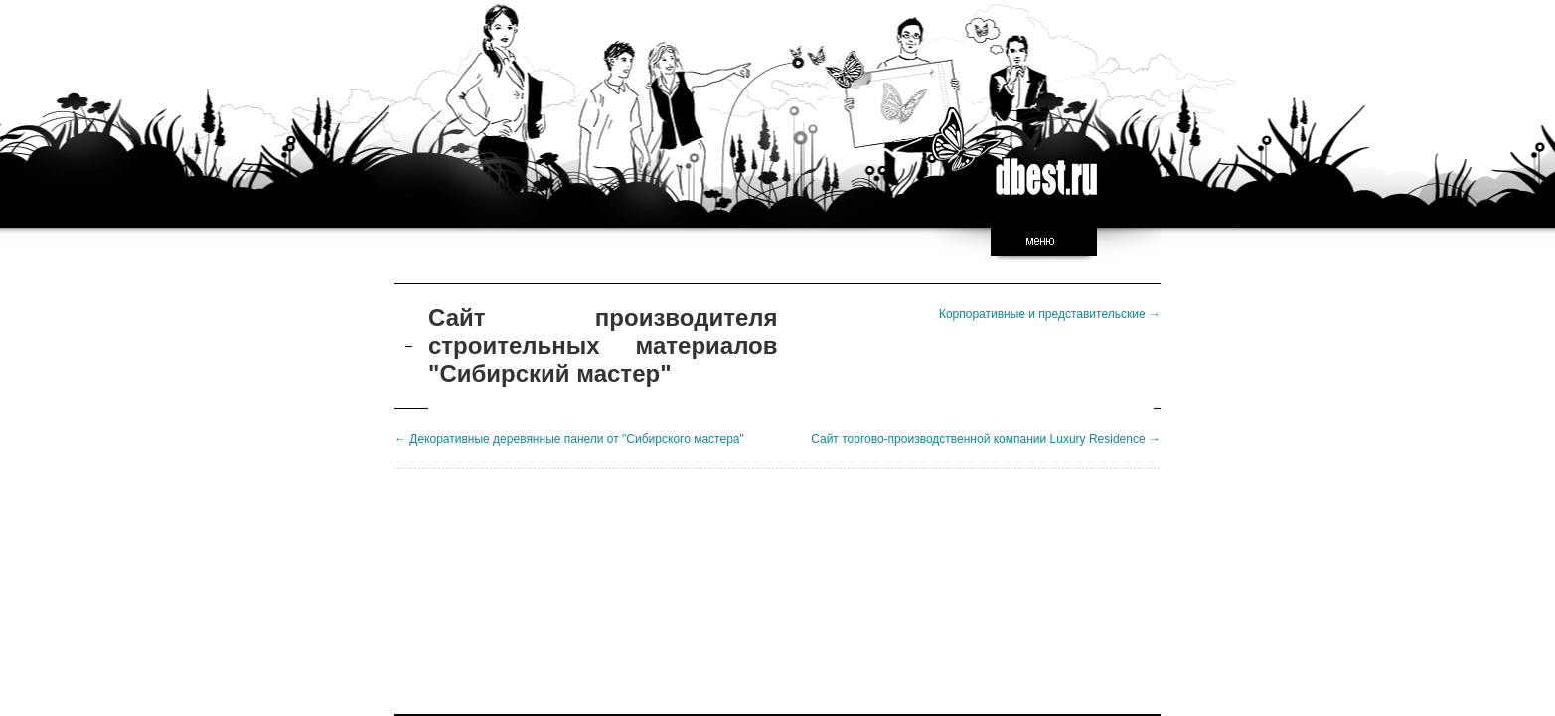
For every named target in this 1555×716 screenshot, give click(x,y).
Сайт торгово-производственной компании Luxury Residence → (986, 439)
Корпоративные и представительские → (1050, 314)
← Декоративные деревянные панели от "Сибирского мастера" (569, 439)
